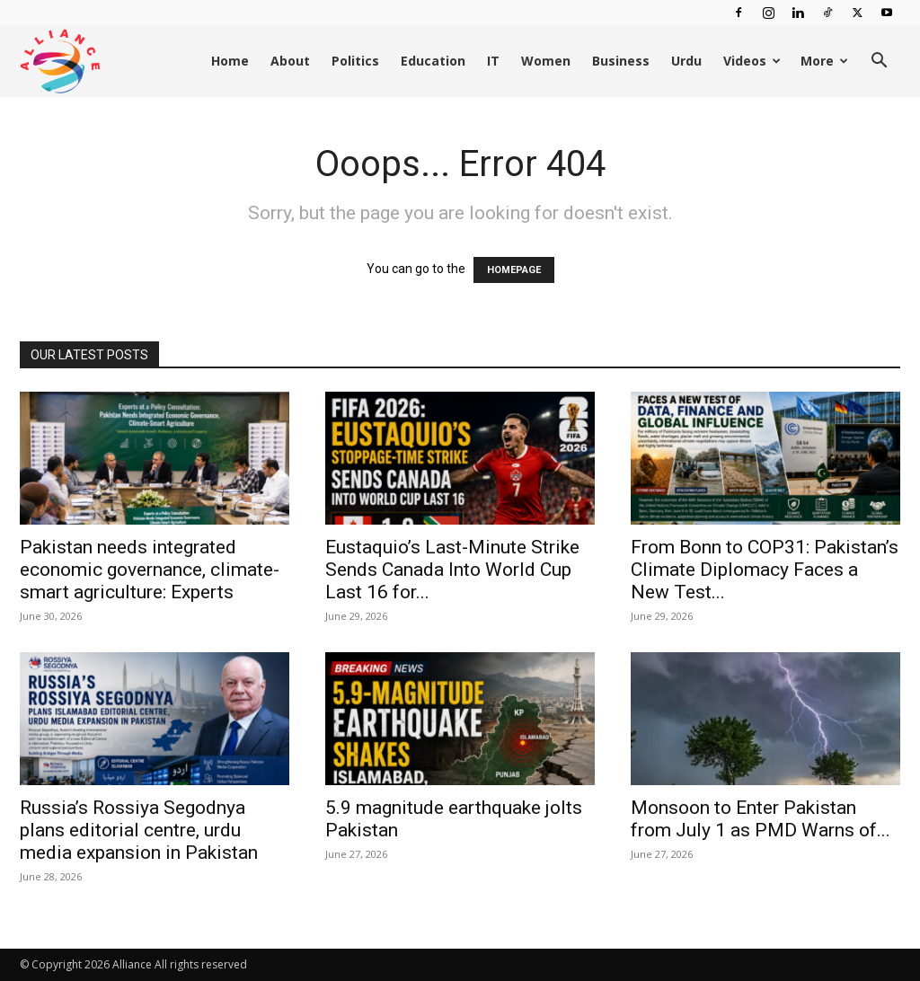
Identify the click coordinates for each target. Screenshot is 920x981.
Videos (752, 60)
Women (546, 60)
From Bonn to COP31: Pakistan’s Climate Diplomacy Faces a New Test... (764, 569)
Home (230, 60)
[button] (878, 62)
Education (433, 60)
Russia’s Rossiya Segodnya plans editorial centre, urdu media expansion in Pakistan (139, 830)
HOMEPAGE (514, 270)
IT (493, 60)
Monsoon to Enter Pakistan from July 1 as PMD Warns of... (760, 819)
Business (621, 60)
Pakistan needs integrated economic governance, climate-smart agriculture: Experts (149, 569)
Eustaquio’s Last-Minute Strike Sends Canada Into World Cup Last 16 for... (452, 569)
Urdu (686, 60)
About (290, 60)
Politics (355, 60)
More (824, 60)
